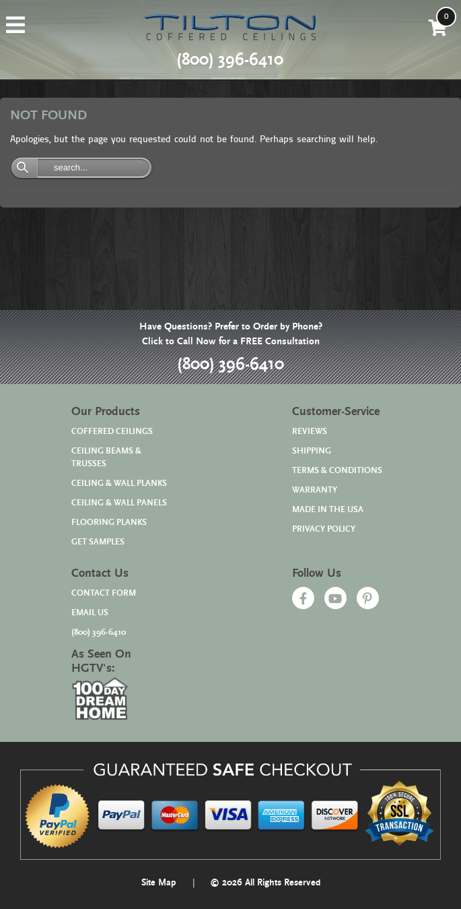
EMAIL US (89, 613)
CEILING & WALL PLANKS (119, 483)
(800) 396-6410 (230, 364)
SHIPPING (311, 451)
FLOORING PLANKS (109, 523)
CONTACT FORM (103, 593)
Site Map (158, 882)
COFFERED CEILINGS (112, 432)
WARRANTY (314, 490)
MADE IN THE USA (327, 510)
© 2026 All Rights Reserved (265, 882)
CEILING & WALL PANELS (119, 503)
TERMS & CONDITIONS (337, 471)
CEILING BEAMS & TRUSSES (106, 457)
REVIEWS (309, 432)
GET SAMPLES (98, 542)
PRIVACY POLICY (323, 529)
